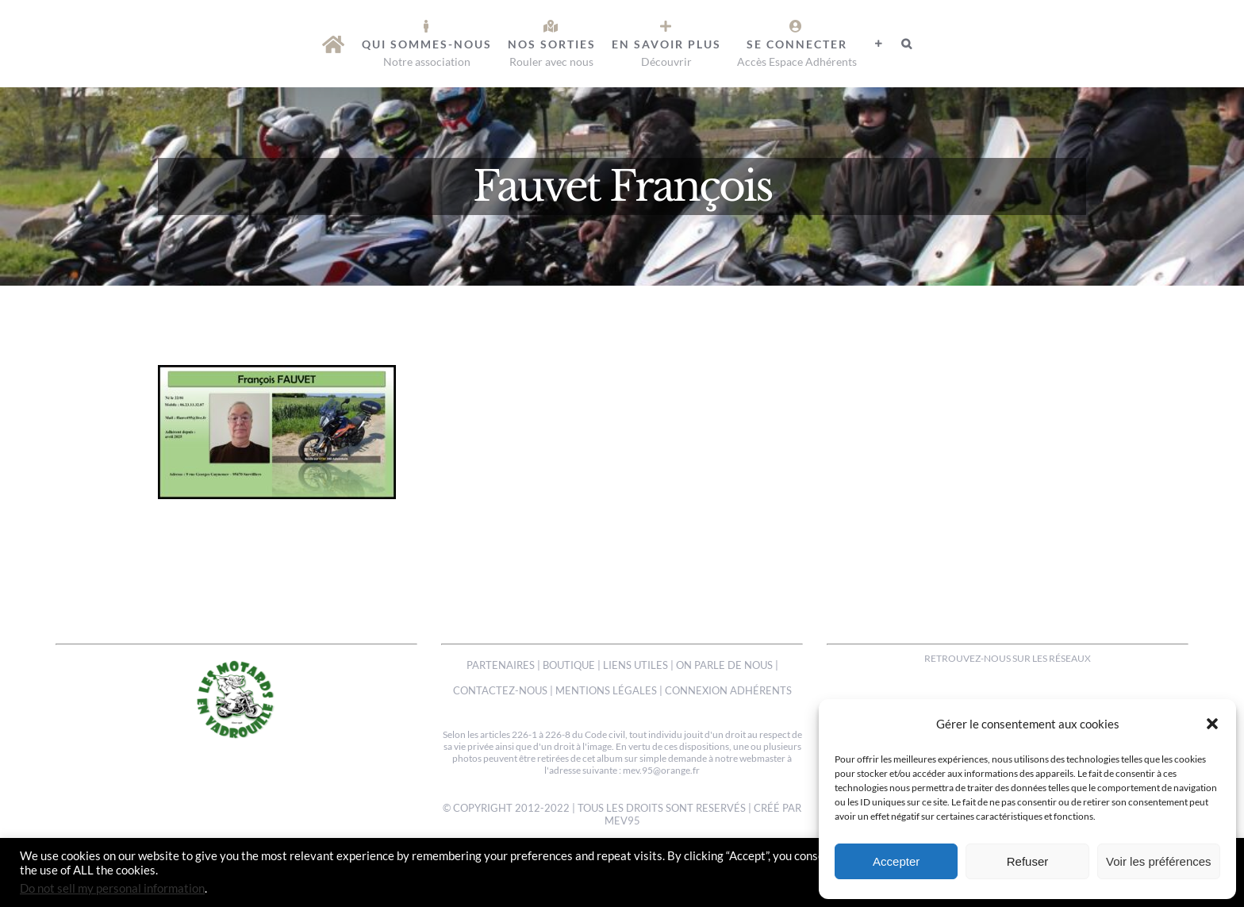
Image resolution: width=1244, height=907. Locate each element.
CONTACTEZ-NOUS (500, 690)
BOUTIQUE (569, 665)
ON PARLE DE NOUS (724, 665)
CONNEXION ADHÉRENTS (728, 690)
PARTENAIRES (500, 665)
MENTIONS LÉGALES (606, 690)
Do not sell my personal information (112, 888)
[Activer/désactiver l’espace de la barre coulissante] (879, 43)
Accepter (896, 861)
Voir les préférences (1158, 861)
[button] (1212, 724)
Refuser (1028, 861)
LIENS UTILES (635, 665)
